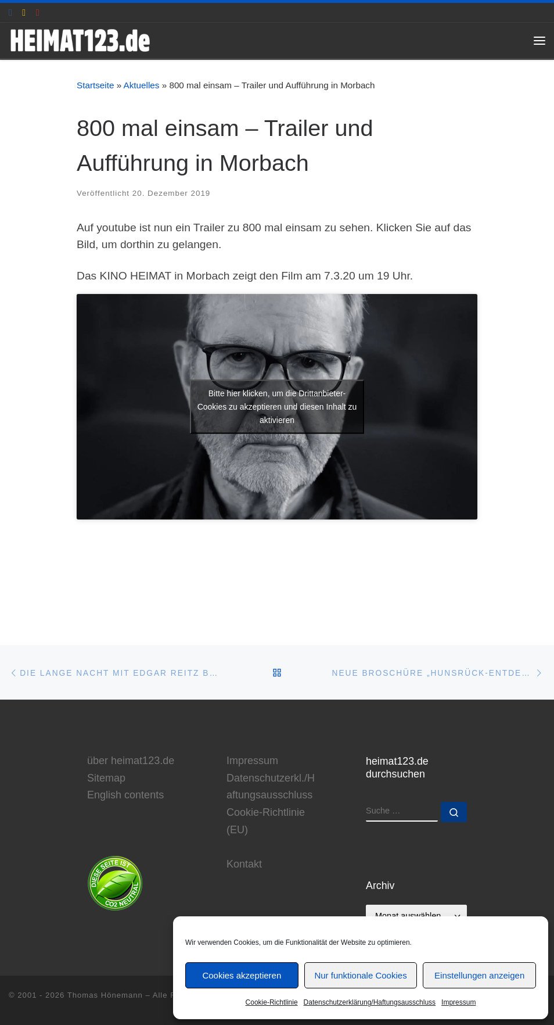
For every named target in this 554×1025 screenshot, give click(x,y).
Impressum (458, 1002)
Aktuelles (142, 85)
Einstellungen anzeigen (479, 975)
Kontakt (244, 864)
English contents (125, 795)
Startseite (95, 85)
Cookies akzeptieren (241, 975)
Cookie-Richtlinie (272, 1002)
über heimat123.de (130, 760)
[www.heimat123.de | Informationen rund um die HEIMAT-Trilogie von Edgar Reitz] (82, 39)
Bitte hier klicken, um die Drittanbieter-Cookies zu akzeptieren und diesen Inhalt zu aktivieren (277, 407)
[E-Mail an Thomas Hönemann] (24, 12)
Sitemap (106, 778)
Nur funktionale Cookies (360, 975)
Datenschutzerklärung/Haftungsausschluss (370, 1002)
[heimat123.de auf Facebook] (10, 12)
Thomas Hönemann (105, 995)
